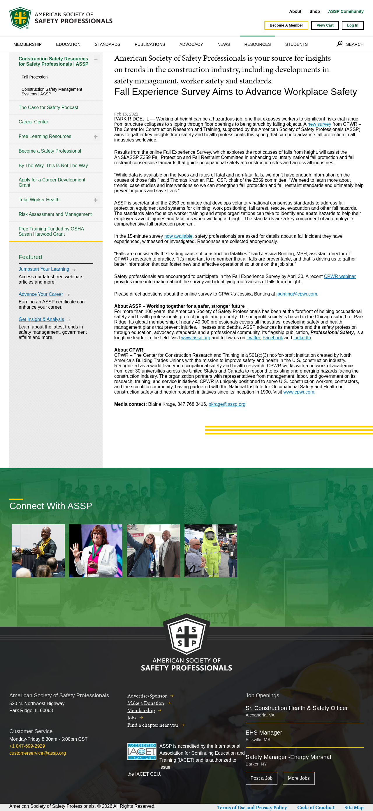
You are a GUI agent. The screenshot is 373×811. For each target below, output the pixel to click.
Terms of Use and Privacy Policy (252, 807)
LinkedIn (302, 337)
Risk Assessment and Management (55, 214)
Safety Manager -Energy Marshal (288, 757)
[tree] (56, 146)
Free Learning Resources (45, 136)
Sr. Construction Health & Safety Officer (297, 708)
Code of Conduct (315, 807)
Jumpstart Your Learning (44, 269)
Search (355, 44)
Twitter (253, 337)
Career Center (33, 121)
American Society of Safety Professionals (61, 18)
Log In (352, 25)
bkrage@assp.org (227, 404)
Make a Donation (145, 703)
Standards (107, 44)
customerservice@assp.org (37, 753)
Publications (150, 44)
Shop (314, 11)
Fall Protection (34, 77)
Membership (27, 44)
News (223, 44)
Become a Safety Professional (50, 150)
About (295, 11)
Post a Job (262, 778)
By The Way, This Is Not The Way (53, 165)
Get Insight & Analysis (41, 319)
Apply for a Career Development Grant (52, 182)
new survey (319, 124)
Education (68, 44)
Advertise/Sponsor (147, 695)
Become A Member (286, 25)
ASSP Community (346, 11)
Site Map (354, 807)
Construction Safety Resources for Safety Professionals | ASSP (54, 61)
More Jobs (299, 778)
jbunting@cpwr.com (296, 293)
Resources (257, 44)
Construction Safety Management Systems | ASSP (52, 91)
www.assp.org (195, 337)
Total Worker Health (39, 199)
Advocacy (191, 44)
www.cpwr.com (298, 391)
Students (296, 44)
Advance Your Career (41, 294)
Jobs (131, 717)
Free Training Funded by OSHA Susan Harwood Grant (51, 231)
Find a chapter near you (152, 724)
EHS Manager (264, 732)
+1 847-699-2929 (27, 746)
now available (178, 236)
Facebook (273, 337)
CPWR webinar (340, 276)
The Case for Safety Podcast (48, 107)
